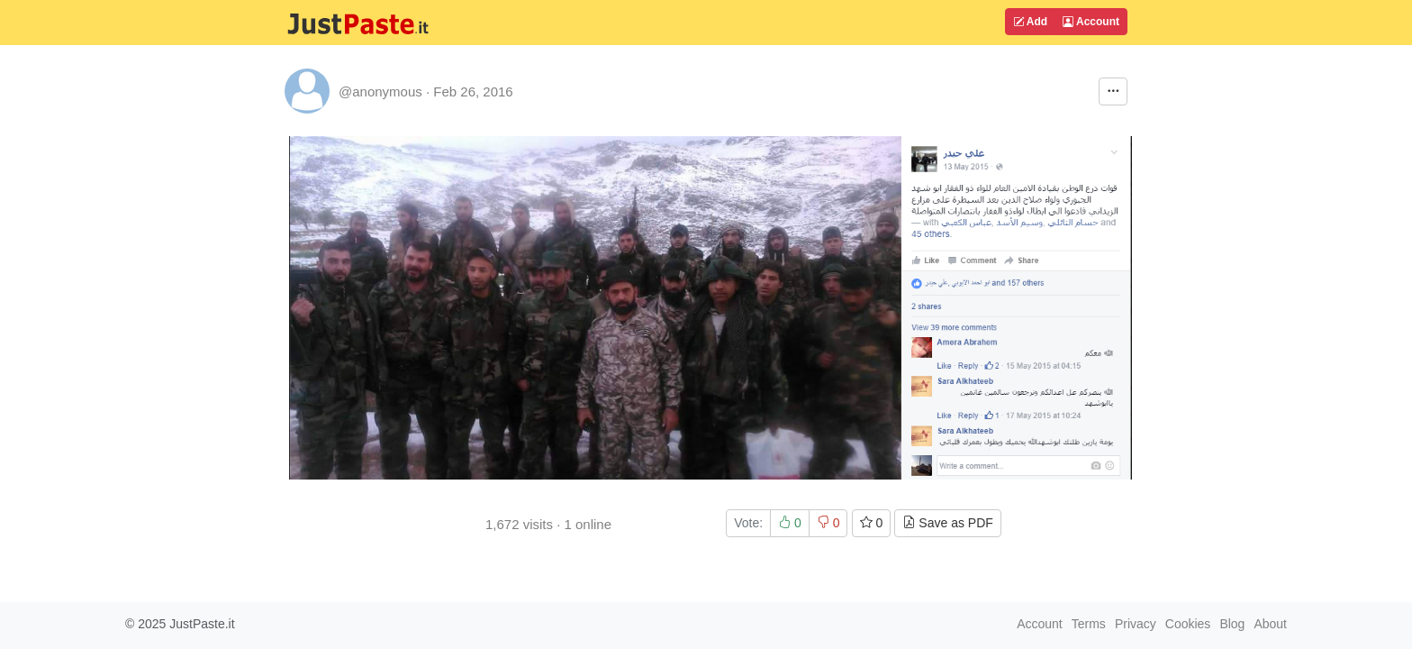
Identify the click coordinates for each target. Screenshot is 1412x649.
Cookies (1188, 624)
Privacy (1135, 624)
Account (1091, 22)
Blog (1232, 624)
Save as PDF (947, 523)
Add (1030, 22)
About (1270, 624)
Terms (1089, 624)
